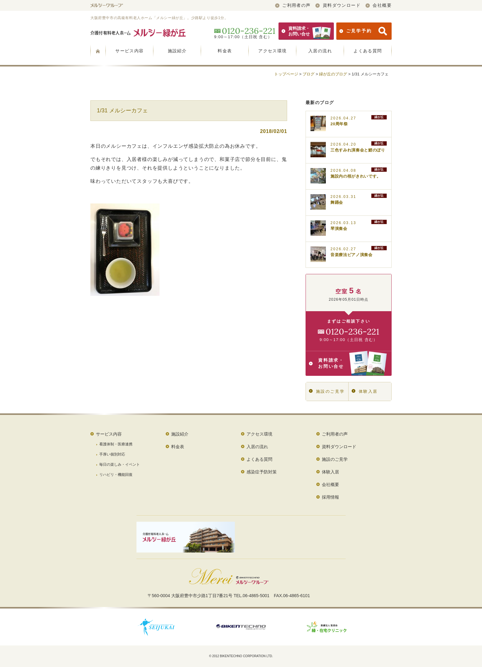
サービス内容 (129, 50)
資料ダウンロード (338, 5)
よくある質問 (368, 50)
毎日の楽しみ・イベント (119, 464)
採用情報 (330, 497)
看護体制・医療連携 (115, 444)
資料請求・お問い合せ (306, 31)
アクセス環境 (272, 50)
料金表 (225, 50)
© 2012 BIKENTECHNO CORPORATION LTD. (241, 656)
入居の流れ (320, 50)
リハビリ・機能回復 (115, 474)
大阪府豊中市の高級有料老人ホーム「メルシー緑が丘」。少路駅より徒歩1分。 (159, 18)
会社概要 (378, 5)
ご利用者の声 (293, 5)
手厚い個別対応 (112, 454)
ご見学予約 (363, 31)
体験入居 (365, 391)
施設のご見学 (327, 391)
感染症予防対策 (262, 471)
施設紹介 (177, 50)
